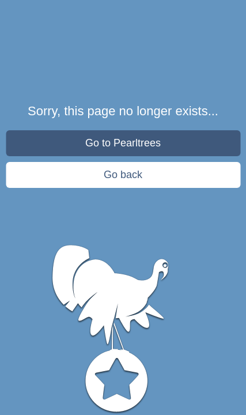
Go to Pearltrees (123, 143)
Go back (123, 174)
